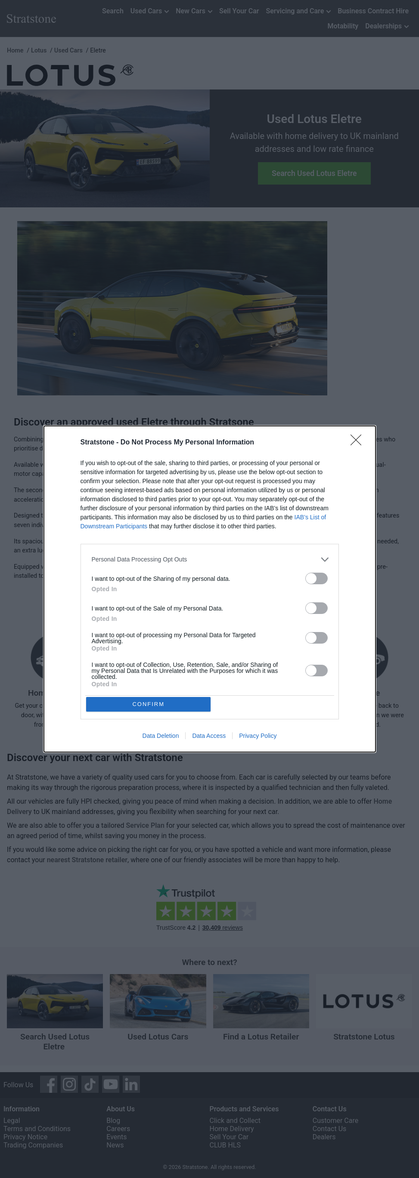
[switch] (316, 577)
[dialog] (210, 589)
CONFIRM (150, 704)
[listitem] (210, 557)
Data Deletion (161, 737)
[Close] (359, 441)
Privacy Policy (257, 737)
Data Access (209, 737)
